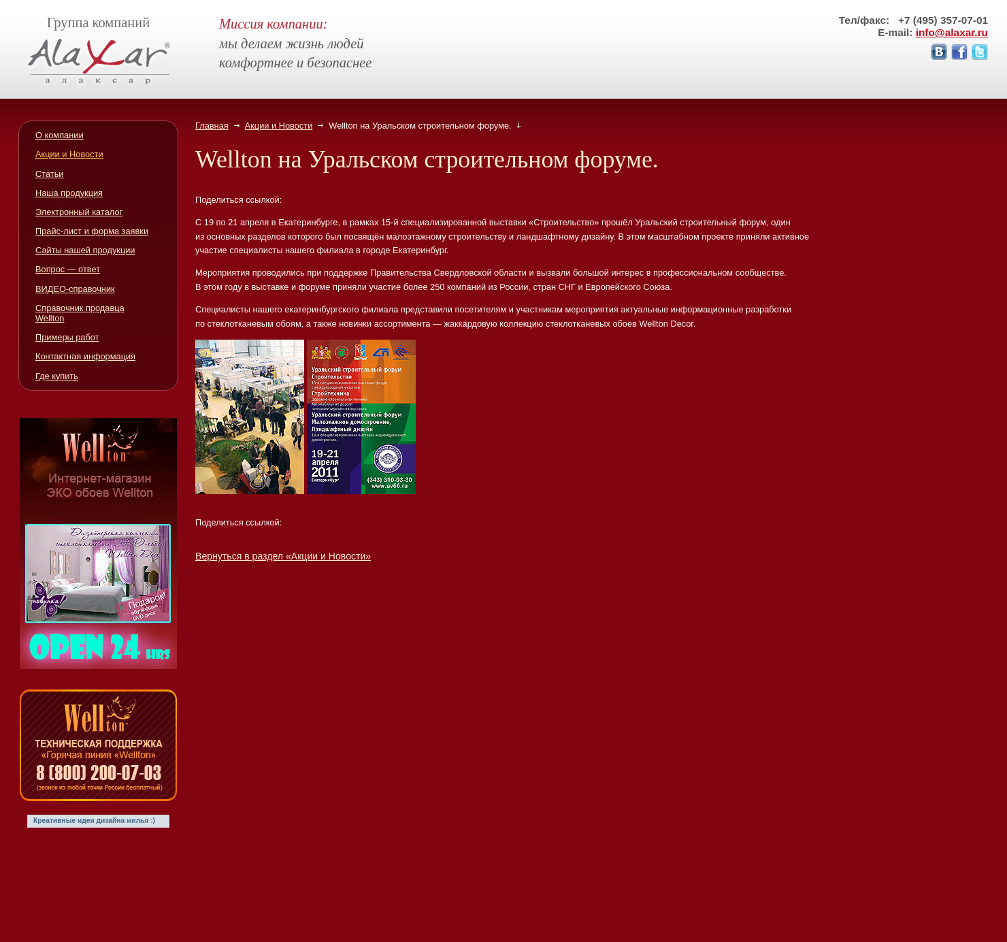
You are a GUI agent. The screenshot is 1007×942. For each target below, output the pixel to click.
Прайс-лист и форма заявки (91, 231)
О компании (59, 135)
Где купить (56, 376)
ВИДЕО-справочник (75, 289)
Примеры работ (67, 337)
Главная (212, 125)
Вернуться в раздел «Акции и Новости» (283, 556)
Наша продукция (69, 193)
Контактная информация (85, 356)
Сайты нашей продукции (85, 250)
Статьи (49, 174)
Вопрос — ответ (67, 269)
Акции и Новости (279, 125)
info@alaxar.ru (952, 32)
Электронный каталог (78, 212)
